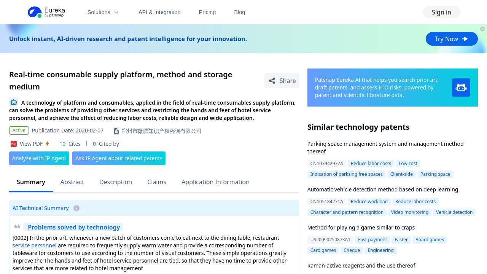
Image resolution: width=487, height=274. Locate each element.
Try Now (452, 39)
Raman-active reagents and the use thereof (361, 265)
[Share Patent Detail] (281, 80)
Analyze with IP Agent (39, 158)
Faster (401, 239)
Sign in (441, 12)
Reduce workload (369, 201)
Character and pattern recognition (347, 212)
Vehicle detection (454, 212)
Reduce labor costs (371, 163)
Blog (239, 12)
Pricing (207, 12)
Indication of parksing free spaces (346, 174)
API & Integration (159, 12)
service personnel (35, 245)
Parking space (435, 174)
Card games (323, 250)
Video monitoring (409, 212)
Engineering (380, 250)
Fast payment (372, 239)
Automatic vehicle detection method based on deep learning (382, 189)
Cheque (352, 250)
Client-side (401, 174)
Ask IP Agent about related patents (118, 158)
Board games (429, 239)
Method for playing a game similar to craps (361, 227)
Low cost (408, 163)
